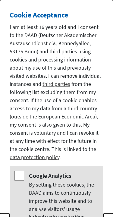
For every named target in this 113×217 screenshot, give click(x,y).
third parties (56, 83)
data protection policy (34, 157)
